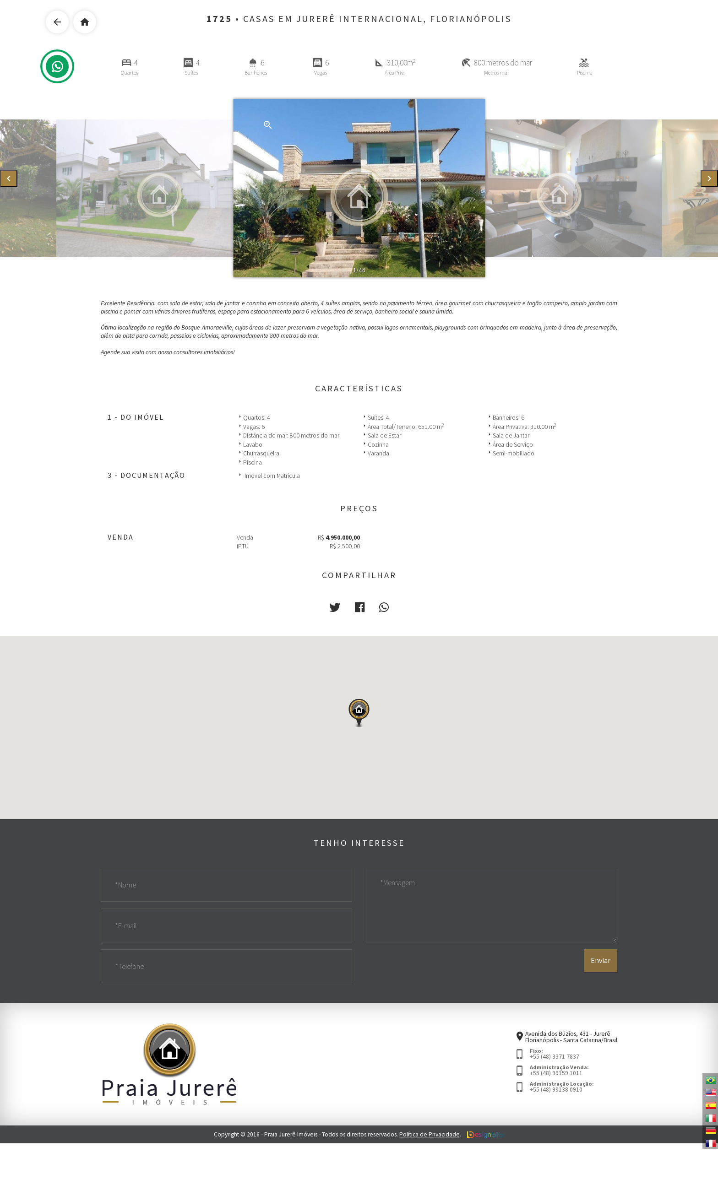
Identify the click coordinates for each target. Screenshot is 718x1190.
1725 (219, 19)
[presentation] (8, 179)
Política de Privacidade (429, 1134)
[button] (334, 607)
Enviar (600, 960)
